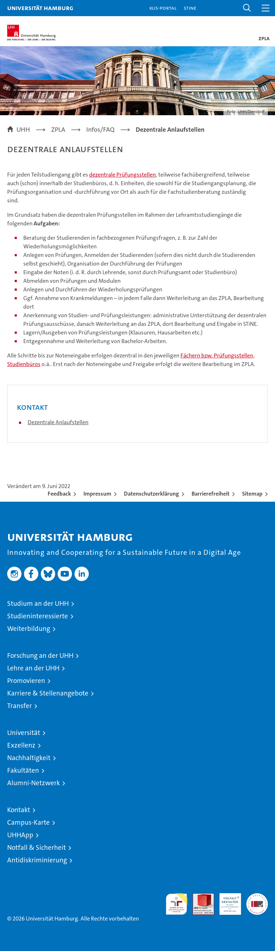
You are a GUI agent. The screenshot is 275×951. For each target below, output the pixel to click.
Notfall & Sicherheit (36, 847)
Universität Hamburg (40, 7)
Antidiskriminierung (37, 860)
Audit (199, 897)
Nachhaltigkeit (28, 757)
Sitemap (252, 493)
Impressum (97, 493)
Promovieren (26, 680)
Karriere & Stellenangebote (47, 693)
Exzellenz (21, 745)
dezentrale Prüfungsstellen (122, 174)
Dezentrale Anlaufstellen (58, 422)
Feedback (59, 493)
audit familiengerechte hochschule (176, 904)
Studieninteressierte (37, 616)
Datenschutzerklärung (151, 493)
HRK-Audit (226, 900)
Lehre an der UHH (33, 668)
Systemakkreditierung (257, 897)
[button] (247, 8)
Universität (23, 732)
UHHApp (20, 834)
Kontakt (18, 809)
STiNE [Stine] (190, 7)
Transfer (19, 705)
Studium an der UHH (38, 603)
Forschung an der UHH (40, 655)
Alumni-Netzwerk (33, 782)
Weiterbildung (28, 628)
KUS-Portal (163, 7)
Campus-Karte (28, 822)
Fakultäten (23, 770)
